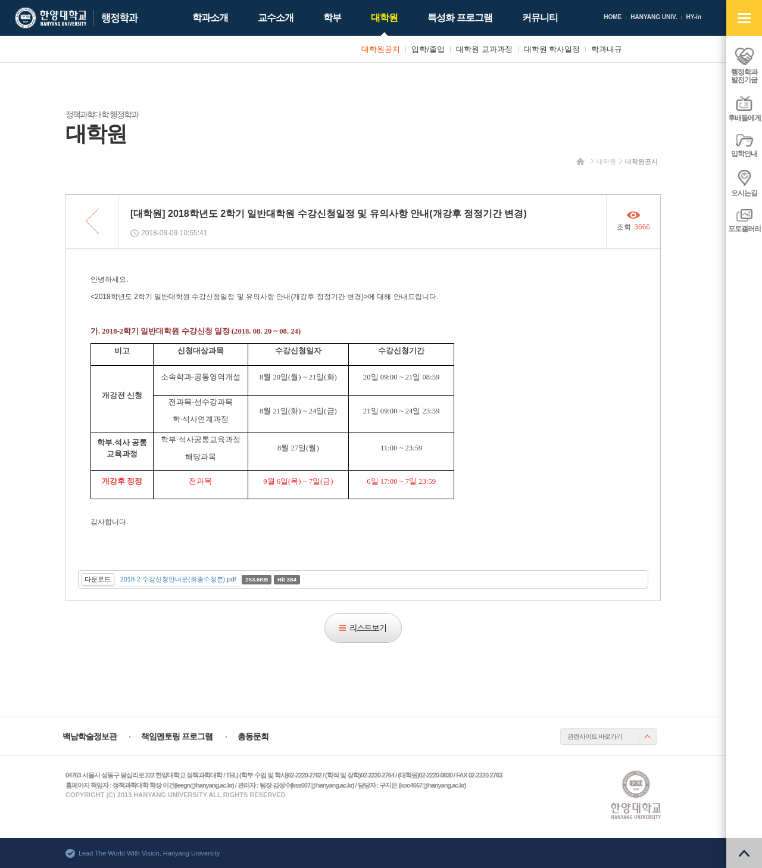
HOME (613, 17)
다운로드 (98, 579)
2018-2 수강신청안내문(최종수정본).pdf (178, 579)
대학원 (606, 161)
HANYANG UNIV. (653, 17)
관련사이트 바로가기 (594, 736)
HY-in (693, 17)
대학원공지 (641, 161)
